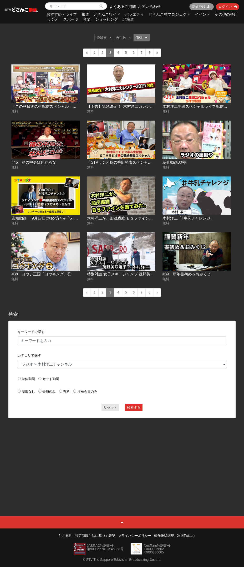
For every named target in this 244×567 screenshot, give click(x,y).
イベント (202, 14)
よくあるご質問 (122, 7)
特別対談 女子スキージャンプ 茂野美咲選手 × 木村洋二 (134, 274)
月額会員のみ (87, 391)
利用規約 (65, 536)
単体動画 (28, 379)
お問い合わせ (149, 7)
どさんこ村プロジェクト (169, 14)
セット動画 (50, 379)
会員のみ (49, 391)
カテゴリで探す (29, 355)
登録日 (104, 37)
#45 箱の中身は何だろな (33, 162)
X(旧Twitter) (186, 536)
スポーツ (70, 19)
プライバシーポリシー (134, 536)
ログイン (228, 7)
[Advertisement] (122, 456)
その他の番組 (226, 14)
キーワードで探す (31, 332)
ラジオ (53, 19)
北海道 (128, 19)
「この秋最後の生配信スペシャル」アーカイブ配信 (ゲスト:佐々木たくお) (74, 106)
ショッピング (106, 19)
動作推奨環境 (164, 536)
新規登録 (201, 7)
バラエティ (134, 14)
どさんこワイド (107, 14)
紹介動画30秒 (174, 162)
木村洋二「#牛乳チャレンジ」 (188, 218)
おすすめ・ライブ (61, 14)
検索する (133, 407)
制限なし (28, 391)
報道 (85, 14)
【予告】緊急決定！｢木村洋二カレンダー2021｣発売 (131, 106)
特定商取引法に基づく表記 (95, 536)
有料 (66, 391)
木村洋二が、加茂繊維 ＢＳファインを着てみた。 (129, 218)
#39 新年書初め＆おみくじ (187, 274)
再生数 (123, 37)
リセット (110, 407)
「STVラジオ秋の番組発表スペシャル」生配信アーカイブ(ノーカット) (147, 162)
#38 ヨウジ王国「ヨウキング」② (41, 274)
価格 (141, 37)
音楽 (87, 19)
